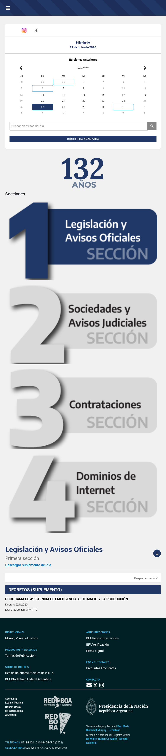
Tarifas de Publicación (20, 655)
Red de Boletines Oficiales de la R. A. (29, 673)
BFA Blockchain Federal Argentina (28, 679)
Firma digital (95, 651)
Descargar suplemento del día (28, 565)
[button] (146, 578)
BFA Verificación (97, 644)
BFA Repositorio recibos (102, 638)
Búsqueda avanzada (83, 139)
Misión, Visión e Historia (21, 638)
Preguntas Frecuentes (101, 668)
